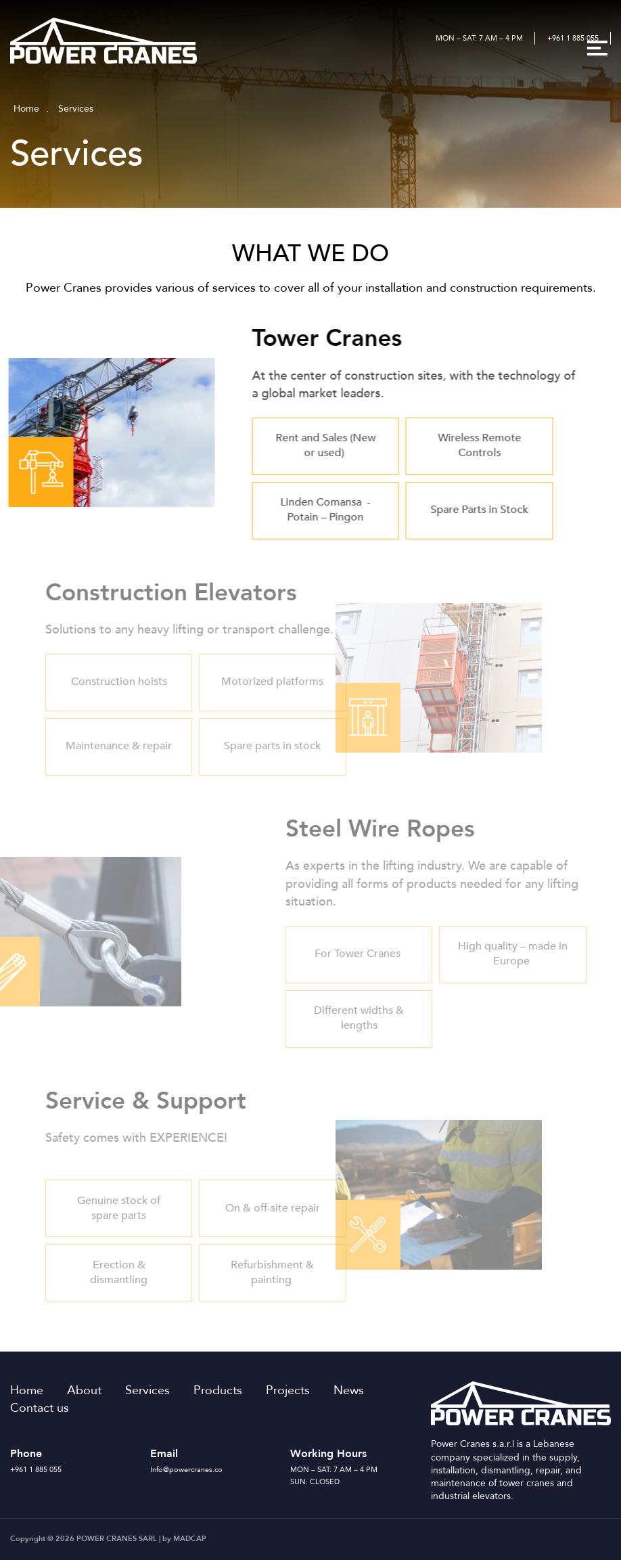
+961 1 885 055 (573, 38)
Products (217, 1390)
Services (147, 1390)
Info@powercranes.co (186, 1470)
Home (26, 108)
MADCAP (189, 1539)
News (349, 1390)
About (84, 1390)
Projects (288, 1390)
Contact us (39, 1408)
